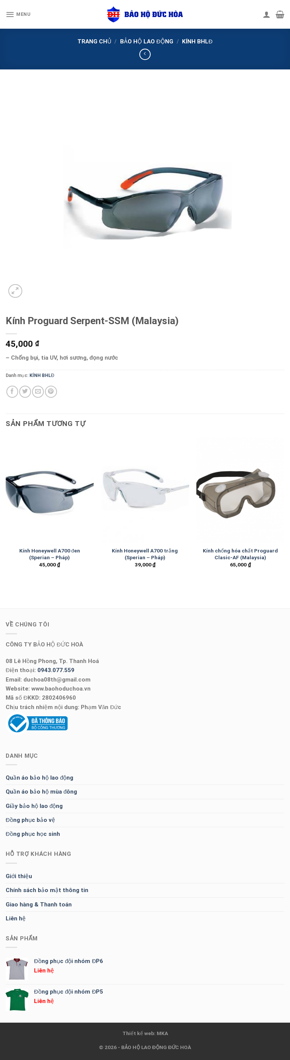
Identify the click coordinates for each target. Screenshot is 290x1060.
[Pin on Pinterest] (51, 391)
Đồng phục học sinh (33, 834)
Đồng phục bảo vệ (30, 820)
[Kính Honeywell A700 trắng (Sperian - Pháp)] (145, 490)
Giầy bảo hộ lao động (34, 806)
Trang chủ (94, 41)
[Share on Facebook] (12, 391)
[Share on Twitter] (25, 391)
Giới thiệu (19, 876)
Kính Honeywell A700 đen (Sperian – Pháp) (49, 554)
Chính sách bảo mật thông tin (47, 890)
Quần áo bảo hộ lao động (39, 777)
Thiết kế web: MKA (145, 1033)
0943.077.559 (55, 670)
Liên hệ (16, 918)
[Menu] (18, 14)
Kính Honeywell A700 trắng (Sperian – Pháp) (145, 554)
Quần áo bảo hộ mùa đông (41, 791)
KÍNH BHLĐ (197, 41)
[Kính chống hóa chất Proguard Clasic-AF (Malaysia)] (240, 490)
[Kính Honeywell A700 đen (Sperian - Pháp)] (50, 490)
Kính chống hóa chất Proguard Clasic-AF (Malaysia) (240, 554)
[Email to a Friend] (38, 391)
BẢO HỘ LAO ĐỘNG (146, 41)
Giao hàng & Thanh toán (39, 904)
